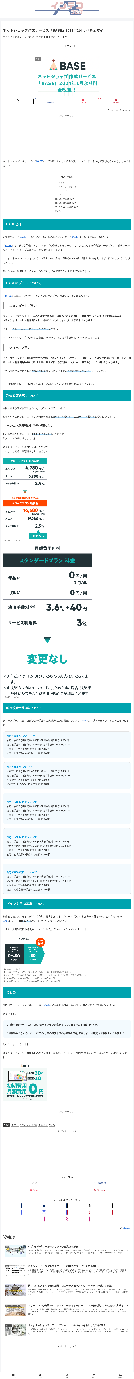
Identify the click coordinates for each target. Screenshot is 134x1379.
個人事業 (43, 1127)
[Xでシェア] (18, 101)
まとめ (57, 213)
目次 (63, 177)
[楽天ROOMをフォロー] (79, 1207)
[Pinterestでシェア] (115, 101)
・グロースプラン (65, 196)
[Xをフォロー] (61, 1207)
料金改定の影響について (66, 204)
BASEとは (59, 183)
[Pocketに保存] (83, 101)
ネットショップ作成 (28, 1127)
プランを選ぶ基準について (67, 208)
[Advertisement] (67, 136)
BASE (39, 161)
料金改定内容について (65, 200)
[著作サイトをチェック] (54, 1207)
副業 (6, 1127)
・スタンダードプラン (67, 191)
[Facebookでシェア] (50, 101)
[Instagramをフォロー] (67, 1207)
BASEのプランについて (65, 187)
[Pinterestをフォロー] (73, 1207)
